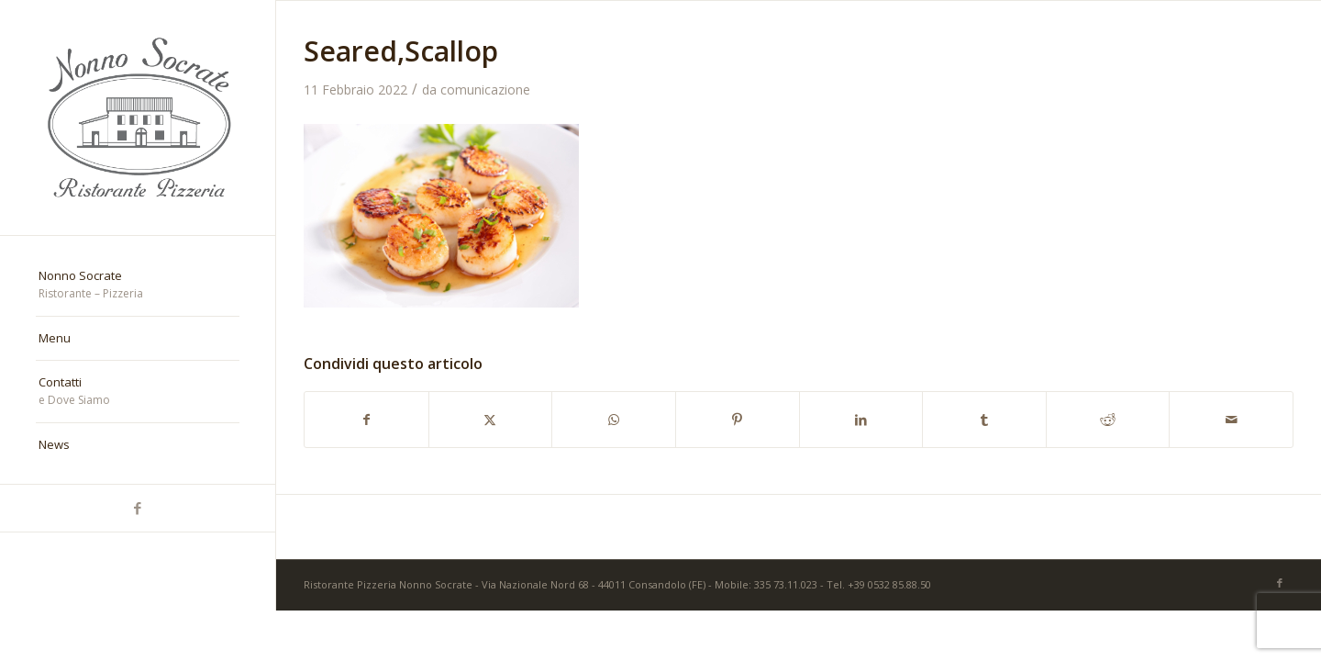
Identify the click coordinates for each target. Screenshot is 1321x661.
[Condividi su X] (490, 419)
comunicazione (485, 89)
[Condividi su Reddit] (1108, 419)
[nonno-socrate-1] (138, 117)
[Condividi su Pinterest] (737, 419)
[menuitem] (137, 285)
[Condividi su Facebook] (366, 419)
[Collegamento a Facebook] (137, 508)
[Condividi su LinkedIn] (861, 419)
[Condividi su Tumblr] (984, 419)
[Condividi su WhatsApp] (613, 419)
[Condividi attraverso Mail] (1231, 419)
